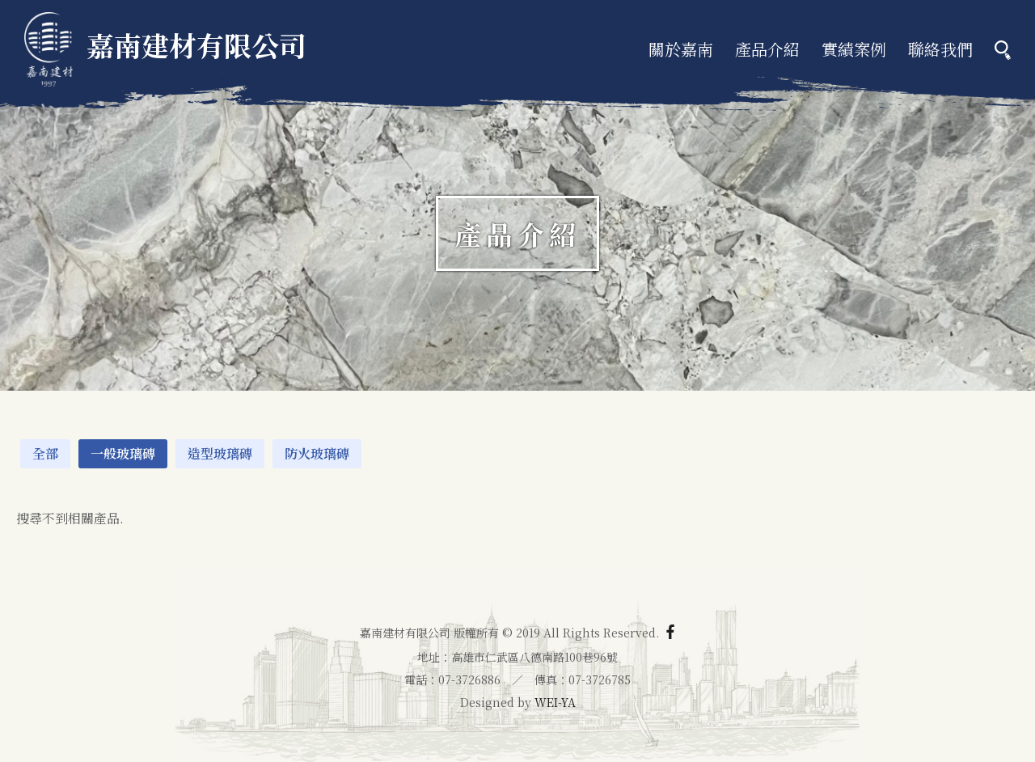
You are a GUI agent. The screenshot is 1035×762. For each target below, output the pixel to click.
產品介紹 (767, 49)
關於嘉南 (680, 49)
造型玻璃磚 (220, 453)
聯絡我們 (940, 49)
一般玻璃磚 (123, 453)
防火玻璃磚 (317, 453)
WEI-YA (555, 702)
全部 (45, 453)
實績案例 (854, 49)
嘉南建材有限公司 (165, 45)
